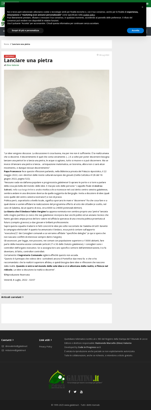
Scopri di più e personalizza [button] (25, 30)
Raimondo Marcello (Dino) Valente (113, 343)
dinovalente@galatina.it (14, 346)
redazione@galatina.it (13, 350)
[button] (142, 7)
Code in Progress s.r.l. (89, 347)
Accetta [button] (135, 30)
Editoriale (9, 56)
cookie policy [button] (89, 15)
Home (6, 44)
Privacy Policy (45, 346)
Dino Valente (12, 65)
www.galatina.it (71, 405)
